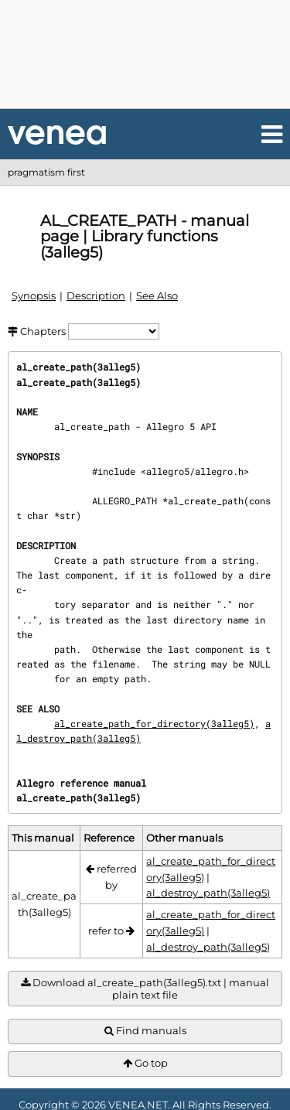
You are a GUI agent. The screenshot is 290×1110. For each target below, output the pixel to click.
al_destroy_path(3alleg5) (208, 892)
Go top (145, 1063)
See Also (157, 295)
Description (96, 295)
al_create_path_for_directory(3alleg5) (154, 723)
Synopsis (34, 295)
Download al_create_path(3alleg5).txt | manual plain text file (145, 989)
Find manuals (145, 1031)
